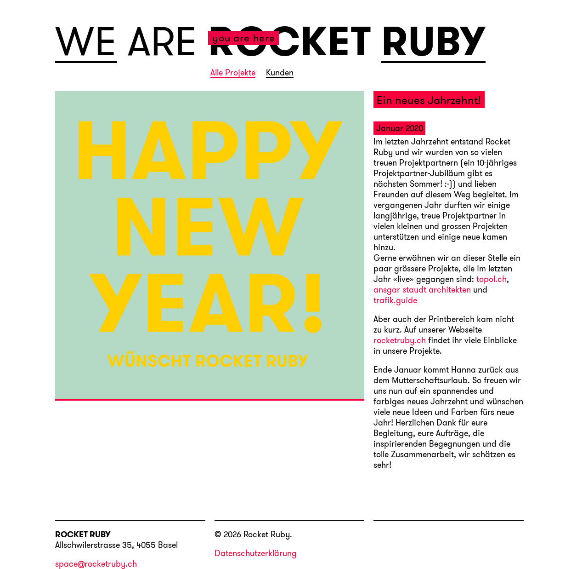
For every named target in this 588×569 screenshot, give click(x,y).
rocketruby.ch (399, 340)
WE (86, 42)
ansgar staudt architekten (422, 290)
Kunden (280, 73)
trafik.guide (395, 300)
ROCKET (289, 41)
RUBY (433, 42)
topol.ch (491, 279)
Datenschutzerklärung (256, 553)
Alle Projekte (232, 73)
